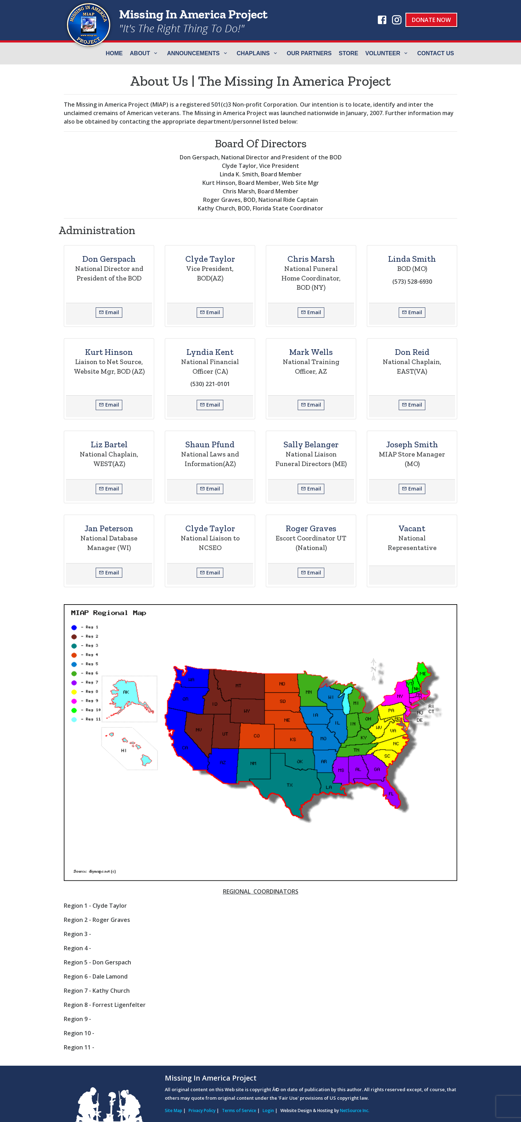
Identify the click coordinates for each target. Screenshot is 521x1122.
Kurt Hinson (109, 352)
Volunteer (382, 53)
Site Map (173, 1110)
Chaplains (253, 53)
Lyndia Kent (210, 352)
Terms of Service (239, 1110)
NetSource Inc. (354, 1110)
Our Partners (309, 53)
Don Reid (412, 352)
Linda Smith (412, 259)
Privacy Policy (202, 1110)
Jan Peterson (109, 528)
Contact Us (435, 53)
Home (114, 53)
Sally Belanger (311, 444)
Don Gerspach (109, 259)
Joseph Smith (412, 444)
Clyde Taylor (210, 259)
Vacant (412, 528)
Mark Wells (311, 352)
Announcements (193, 53)
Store (348, 53)
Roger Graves (311, 528)
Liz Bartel (109, 444)
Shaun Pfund (210, 444)
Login (268, 1110)
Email (109, 312)
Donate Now (431, 20)
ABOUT (140, 53)
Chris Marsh (311, 259)
